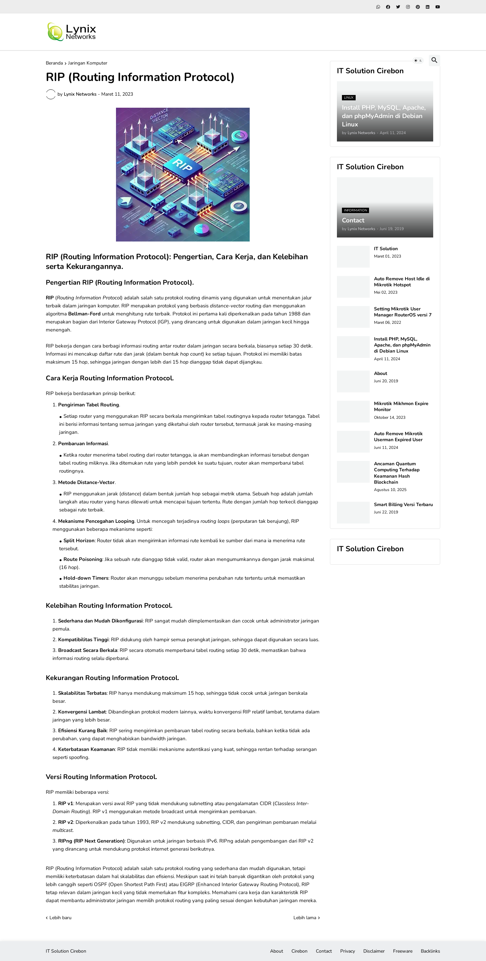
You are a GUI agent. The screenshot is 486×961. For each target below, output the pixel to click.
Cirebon (299, 951)
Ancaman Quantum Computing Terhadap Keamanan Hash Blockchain (396, 473)
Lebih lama (304, 918)
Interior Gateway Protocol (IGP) (134, 321)
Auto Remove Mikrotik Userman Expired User (398, 437)
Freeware (402, 951)
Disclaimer (374, 951)
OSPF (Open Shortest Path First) (130, 884)
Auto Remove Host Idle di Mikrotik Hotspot (402, 282)
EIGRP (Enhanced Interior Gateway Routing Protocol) (239, 884)
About (380, 374)
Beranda (54, 63)
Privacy (347, 951)
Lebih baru (60, 918)
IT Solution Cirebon (66, 951)
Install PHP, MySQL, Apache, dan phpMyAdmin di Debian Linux (402, 345)
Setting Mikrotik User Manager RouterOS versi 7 (403, 312)
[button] (418, 60)
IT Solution (386, 249)
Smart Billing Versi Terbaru (403, 505)
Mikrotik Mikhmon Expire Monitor (401, 407)
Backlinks (430, 951)
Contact (324, 951)
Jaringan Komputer (87, 63)
